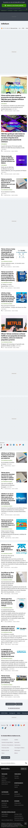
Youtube (7, 444)
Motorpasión (17, 794)
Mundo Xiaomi (5, 784)
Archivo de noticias (15, 708)
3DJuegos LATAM (18, 814)
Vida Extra (16, 778)
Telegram (14, 444)
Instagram (10, 444)
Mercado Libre (14, 28)
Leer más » (14, 109)
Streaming (4, 103)
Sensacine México (18, 816)
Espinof (16, 787)
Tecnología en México (19, 747)
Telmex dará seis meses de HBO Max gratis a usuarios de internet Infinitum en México (8, 159)
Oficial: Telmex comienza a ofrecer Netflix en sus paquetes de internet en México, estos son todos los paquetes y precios (13, 337)
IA (19, 28)
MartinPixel (7, 151)
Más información (22, 826)
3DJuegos (16, 776)
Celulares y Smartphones (8, 745)
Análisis (18, 713)
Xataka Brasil (4, 816)
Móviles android (5, 750)
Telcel (3, 753)
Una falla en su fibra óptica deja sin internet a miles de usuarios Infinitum (7, 575)
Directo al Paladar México (7, 820)
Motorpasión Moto (18, 796)
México (16, 753)
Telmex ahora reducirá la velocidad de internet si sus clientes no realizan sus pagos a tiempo (8, 476)
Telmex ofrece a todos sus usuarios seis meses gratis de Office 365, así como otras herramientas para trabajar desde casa (8, 254)
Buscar (26, 763)
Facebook (4, 444)
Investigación (12, 713)
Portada (19, 704)
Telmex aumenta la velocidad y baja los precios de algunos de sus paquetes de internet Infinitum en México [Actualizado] (8, 276)
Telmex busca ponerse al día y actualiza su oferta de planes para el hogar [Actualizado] (8, 679)
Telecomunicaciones (6, 189)
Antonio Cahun (8, 110)
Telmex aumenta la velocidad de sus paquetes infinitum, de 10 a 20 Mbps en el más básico (8, 523)
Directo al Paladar (5, 794)
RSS (17, 444)
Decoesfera (4, 805)
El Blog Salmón (17, 803)
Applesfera (4, 780)
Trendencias (4, 803)
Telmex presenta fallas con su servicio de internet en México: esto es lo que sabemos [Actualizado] (8, 183)
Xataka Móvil (4, 778)
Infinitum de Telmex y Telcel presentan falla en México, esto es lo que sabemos (8, 455)
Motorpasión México (19, 820)
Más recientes (10, 704)
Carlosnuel (7, 567)
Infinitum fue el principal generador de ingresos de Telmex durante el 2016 (7, 548)
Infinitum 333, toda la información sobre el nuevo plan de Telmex (8, 628)
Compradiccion (5, 807)
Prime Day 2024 (5, 747)
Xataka (3, 776)
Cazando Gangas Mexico (7, 742)
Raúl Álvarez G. (8, 266)
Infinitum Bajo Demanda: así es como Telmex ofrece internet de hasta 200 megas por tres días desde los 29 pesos (8, 297)
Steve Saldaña (8, 347)
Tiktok (1, 447)
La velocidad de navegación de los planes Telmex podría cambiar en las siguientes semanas (8, 653)
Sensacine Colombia (18, 818)
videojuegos (17, 750)
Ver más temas (5, 757)
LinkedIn (23, 444)
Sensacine (16, 785)
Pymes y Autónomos (18, 805)
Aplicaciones (17, 745)
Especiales (17, 742)
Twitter (1, 444)
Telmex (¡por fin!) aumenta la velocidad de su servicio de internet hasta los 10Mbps (8, 602)
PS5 (23, 28)
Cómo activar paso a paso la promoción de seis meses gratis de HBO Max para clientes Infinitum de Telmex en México (13, 98)
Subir (22, 768)
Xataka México (5, 814)
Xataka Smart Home (6, 782)
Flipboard (20, 444)
